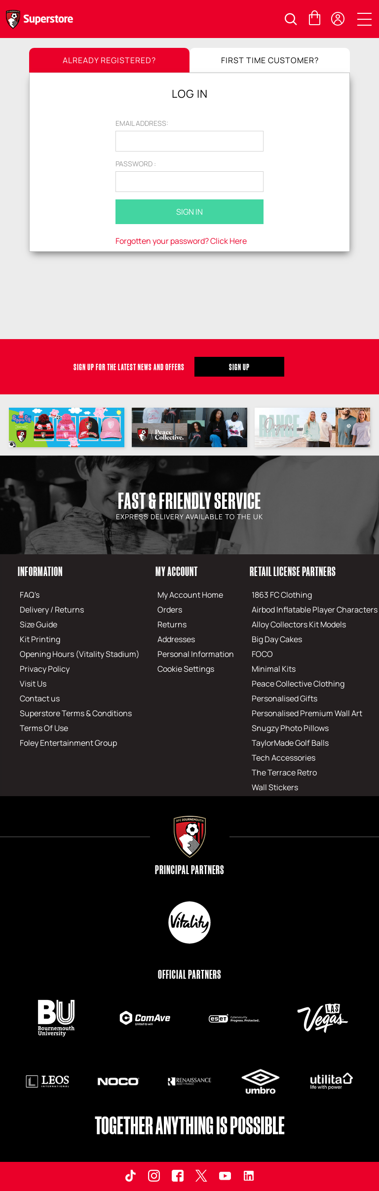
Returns (172, 624)
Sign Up (239, 366)
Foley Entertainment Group (68, 742)
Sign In (189, 211)
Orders (169, 609)
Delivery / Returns (52, 609)
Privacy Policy (45, 668)
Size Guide (38, 624)
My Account (176, 571)
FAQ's (29, 594)
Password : (135, 163)
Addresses (176, 639)
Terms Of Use (44, 728)
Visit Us (33, 683)
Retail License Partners (293, 571)
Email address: (141, 123)
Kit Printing (40, 639)
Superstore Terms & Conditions (76, 713)
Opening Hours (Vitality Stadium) (80, 654)
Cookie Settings (185, 668)
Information (40, 571)
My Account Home (190, 594)
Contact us (40, 698)
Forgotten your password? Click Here (181, 240)
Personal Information (195, 654)
